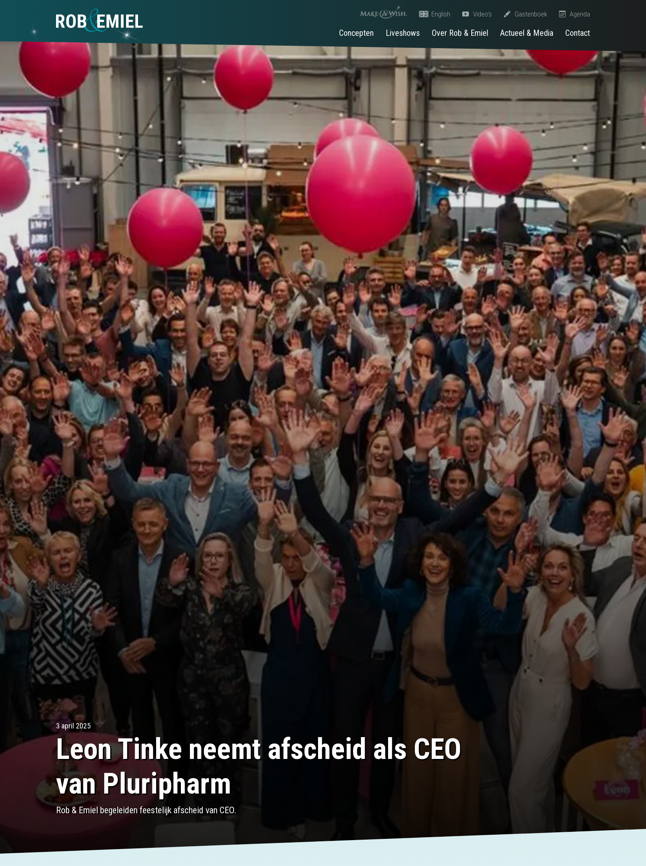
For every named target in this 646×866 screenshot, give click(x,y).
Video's (477, 14)
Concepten (356, 33)
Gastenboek (525, 14)
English (434, 14)
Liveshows (403, 33)
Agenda (574, 14)
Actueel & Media (526, 33)
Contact (577, 33)
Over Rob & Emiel (460, 33)
